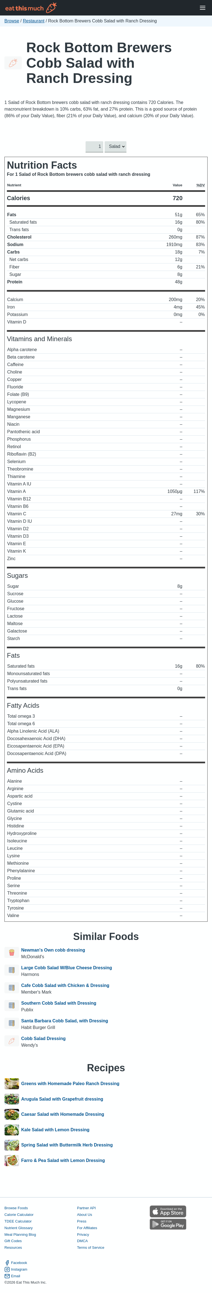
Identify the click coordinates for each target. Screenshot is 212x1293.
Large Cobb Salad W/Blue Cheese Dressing (66, 967)
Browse (11, 21)
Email (12, 1276)
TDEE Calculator (18, 1221)
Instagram (15, 1269)
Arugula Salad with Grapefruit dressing (62, 1099)
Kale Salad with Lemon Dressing (55, 1129)
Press (81, 1221)
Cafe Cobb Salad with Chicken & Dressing (65, 985)
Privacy (83, 1234)
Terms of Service (90, 1247)
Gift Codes (13, 1241)
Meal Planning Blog (20, 1234)
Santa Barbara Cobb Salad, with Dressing (64, 1020)
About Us (84, 1215)
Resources (13, 1247)
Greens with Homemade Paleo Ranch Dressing (70, 1083)
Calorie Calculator (18, 1215)
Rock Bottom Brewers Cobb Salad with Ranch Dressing (99, 63)
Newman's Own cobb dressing (53, 950)
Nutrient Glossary (18, 1228)
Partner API (86, 1208)
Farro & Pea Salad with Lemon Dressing (63, 1160)
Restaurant (33, 21)
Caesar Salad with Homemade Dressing (62, 1114)
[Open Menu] (203, 8)
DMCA (82, 1241)
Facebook (15, 1262)
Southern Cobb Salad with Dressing (58, 1003)
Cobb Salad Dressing (43, 1038)
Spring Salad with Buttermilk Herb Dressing (67, 1145)
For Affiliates (87, 1228)
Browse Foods (16, 1208)
